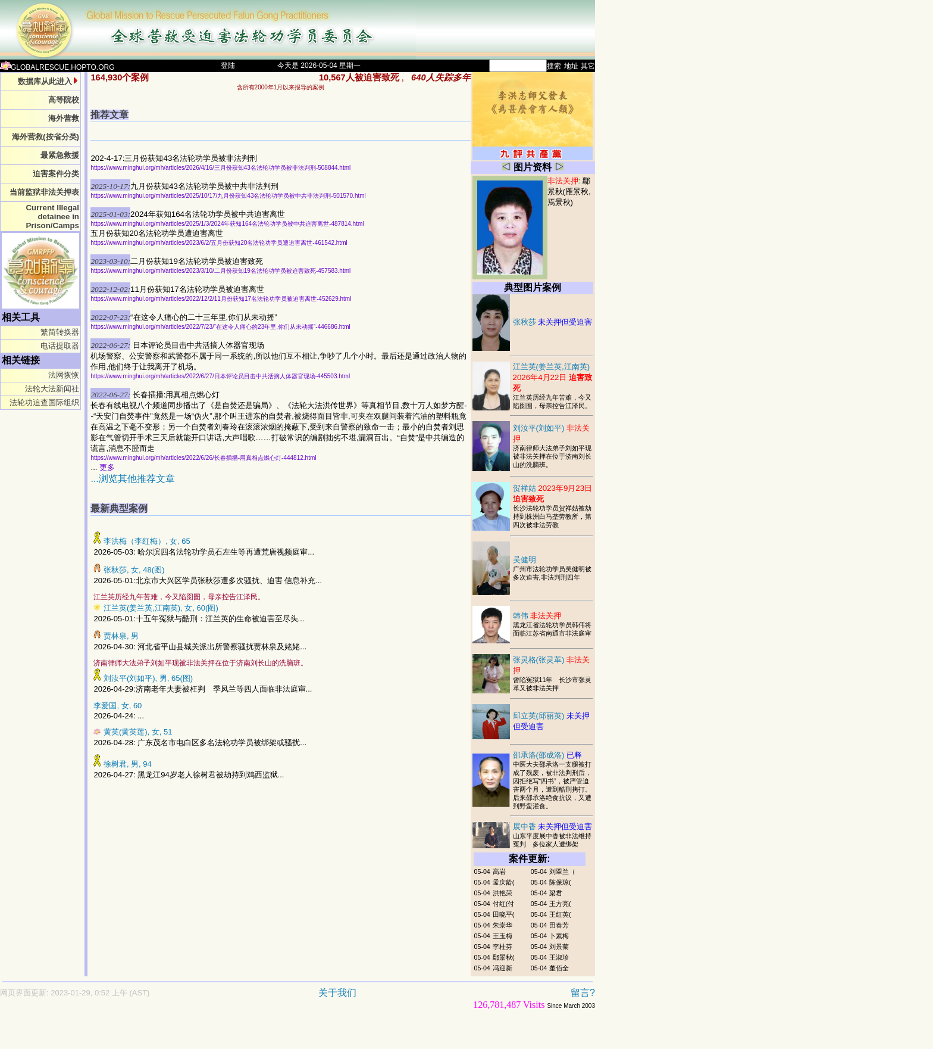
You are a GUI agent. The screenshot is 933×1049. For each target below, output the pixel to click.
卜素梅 (559, 935)
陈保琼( (560, 882)
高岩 (499, 871)
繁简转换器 (59, 332)
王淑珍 (559, 957)
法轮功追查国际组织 (44, 402)
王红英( (560, 914)
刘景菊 (559, 946)
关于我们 (337, 993)
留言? (583, 993)
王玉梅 (502, 935)
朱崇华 (502, 925)
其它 (588, 66)
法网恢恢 (63, 375)
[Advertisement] (256, 1035)
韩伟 (537, 615)
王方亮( (560, 903)
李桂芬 (502, 946)
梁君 (555, 893)
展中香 (553, 826)
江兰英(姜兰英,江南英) (553, 377)
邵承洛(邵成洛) (548, 755)
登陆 (228, 65)
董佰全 (559, 968)
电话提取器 (59, 345)
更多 (107, 467)
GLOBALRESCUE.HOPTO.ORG (57, 67)
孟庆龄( (504, 882)
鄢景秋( (504, 957)
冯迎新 (502, 968)
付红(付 (504, 903)
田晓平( (504, 914)
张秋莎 (553, 321)
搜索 (554, 66)
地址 (571, 66)
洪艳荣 (502, 893)
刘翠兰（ (562, 871)
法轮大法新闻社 (52, 388)
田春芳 (559, 925)
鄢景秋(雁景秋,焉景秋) (569, 191)
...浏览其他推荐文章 (132, 479)
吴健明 (524, 559)
